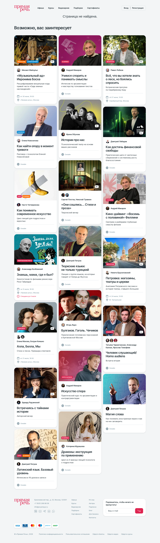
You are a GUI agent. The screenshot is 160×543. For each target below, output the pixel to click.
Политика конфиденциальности (51, 534)
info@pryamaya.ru (41, 507)
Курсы (51, 8)
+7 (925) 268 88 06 (41, 503)
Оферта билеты (98, 534)
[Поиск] (115, 8)
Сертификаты (93, 8)
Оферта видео (112, 534)
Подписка (92, 507)
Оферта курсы (126, 534)
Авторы (92, 503)
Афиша (40, 8)
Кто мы (91, 500)
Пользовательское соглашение (78, 534)
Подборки (78, 8)
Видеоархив (63, 8)
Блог (90, 510)
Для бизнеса (93, 514)
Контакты (92, 517)
